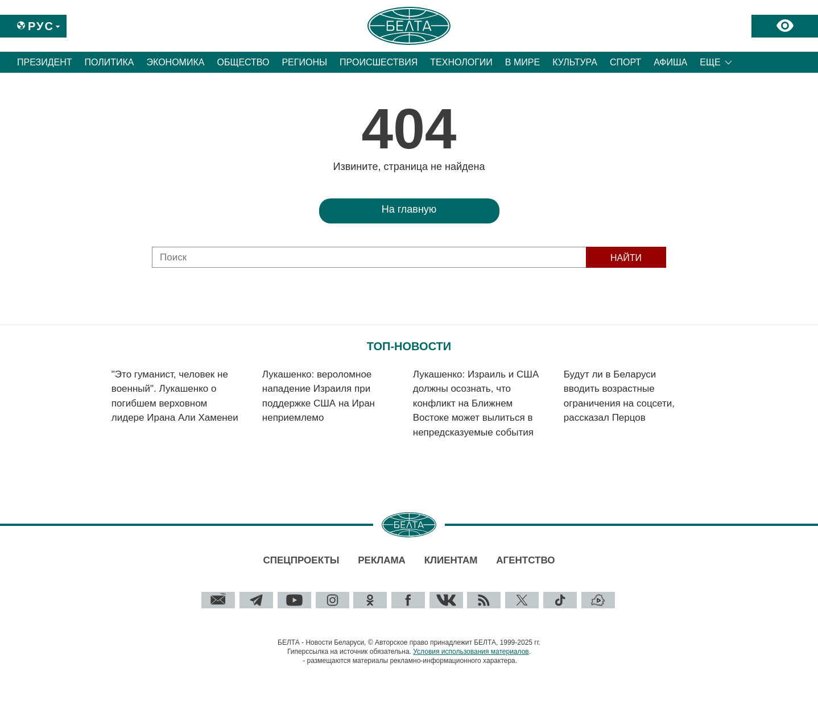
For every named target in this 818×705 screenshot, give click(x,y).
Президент (44, 62)
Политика (109, 62)
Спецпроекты (301, 560)
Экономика (176, 62)
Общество (243, 62)
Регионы (304, 62)
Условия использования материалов (470, 652)
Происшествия (379, 62)
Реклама (382, 560)
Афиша (670, 62)
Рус (41, 26)
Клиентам (451, 560)
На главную (409, 209)
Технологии (461, 62)
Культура (574, 62)
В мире (522, 62)
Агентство (525, 560)
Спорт (625, 62)
